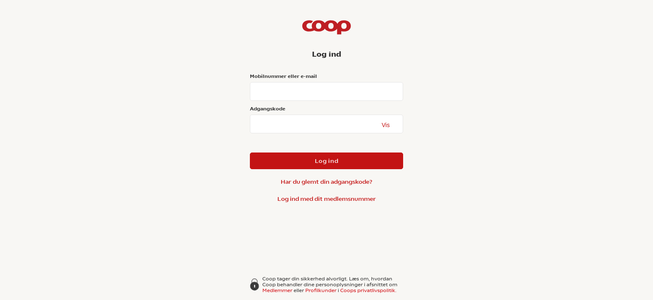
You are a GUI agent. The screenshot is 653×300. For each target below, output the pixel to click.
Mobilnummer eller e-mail (283, 76)
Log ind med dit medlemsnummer (326, 198)
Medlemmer (277, 290)
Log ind (327, 161)
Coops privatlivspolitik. (368, 290)
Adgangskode (267, 109)
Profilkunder (320, 290)
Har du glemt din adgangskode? (326, 181)
